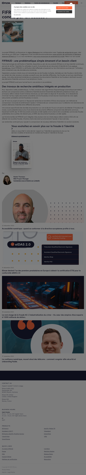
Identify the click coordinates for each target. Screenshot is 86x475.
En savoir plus (17, 14)
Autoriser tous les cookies (62, 7)
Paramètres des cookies (63, 11)
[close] (71, 4)
